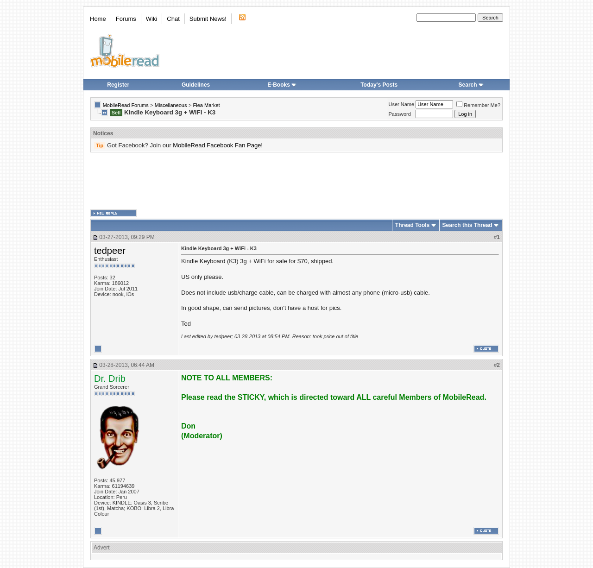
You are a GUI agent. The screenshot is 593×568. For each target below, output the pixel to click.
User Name (402, 104)
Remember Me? (478, 105)
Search (471, 85)
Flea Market (206, 105)
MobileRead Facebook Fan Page (217, 145)
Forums (126, 18)
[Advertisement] (296, 181)
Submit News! (208, 18)
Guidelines (196, 85)
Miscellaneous (171, 105)
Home (98, 18)
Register (118, 85)
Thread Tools (412, 225)
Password (400, 114)
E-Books (281, 85)
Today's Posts (378, 85)
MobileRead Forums (126, 105)
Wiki (152, 18)
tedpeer (110, 251)
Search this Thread (467, 225)
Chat (173, 18)
